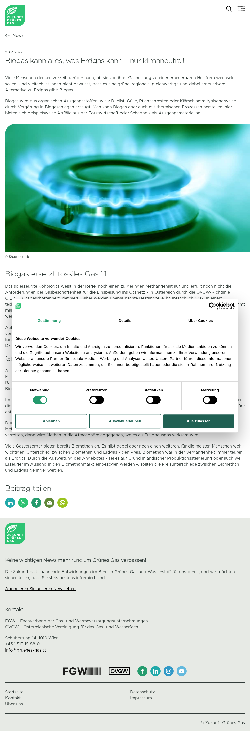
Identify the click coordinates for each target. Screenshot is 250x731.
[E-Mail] (49, 503)
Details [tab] (125, 320)
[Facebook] (36, 503)
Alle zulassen (199, 421)
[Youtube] (182, 671)
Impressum (141, 698)
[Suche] (229, 9)
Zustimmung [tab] (49, 320)
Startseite (14, 691)
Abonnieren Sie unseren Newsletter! (40, 588)
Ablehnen (51, 421)
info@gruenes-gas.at (25, 650)
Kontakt (13, 698)
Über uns (14, 704)
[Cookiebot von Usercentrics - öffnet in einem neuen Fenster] (213, 306)
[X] (23, 503)
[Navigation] (241, 9)
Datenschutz (142, 691)
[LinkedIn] (10, 503)
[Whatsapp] (62, 503)
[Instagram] (169, 671)
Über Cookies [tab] (200, 320)
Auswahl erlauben (125, 421)
